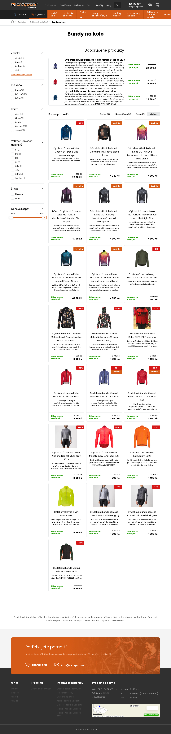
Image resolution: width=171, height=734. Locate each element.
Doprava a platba (65, 696)
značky (28, 74)
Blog (109, 5)
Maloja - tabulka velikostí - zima (69, 714)
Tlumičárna (65, 5)
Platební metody (65, 692)
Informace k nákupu (70, 682)
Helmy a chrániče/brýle (99, 14)
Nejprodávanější (123, 114)
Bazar (90, 5)
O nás (15, 682)
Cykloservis (50, 5)
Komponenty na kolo (133, 14)
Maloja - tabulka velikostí (69, 708)
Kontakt (15, 700)
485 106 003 (135, 3)
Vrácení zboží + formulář (69, 688)
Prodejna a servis (103, 682)
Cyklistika (22, 22)
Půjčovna (79, 5)
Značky (99, 5)
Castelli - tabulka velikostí (69, 704)
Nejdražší (140, 114)
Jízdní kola (53, 14)
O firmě (15, 688)
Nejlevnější (105, 114)
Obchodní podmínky (41, 688)
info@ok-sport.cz (136, 7)
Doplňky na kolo (117, 14)
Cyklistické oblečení (68, 14)
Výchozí (153, 114)
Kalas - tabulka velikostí (68, 700)
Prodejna (37, 682)
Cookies (15, 692)
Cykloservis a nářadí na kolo (152, 14)
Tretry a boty (83, 14)
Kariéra (14, 696)
